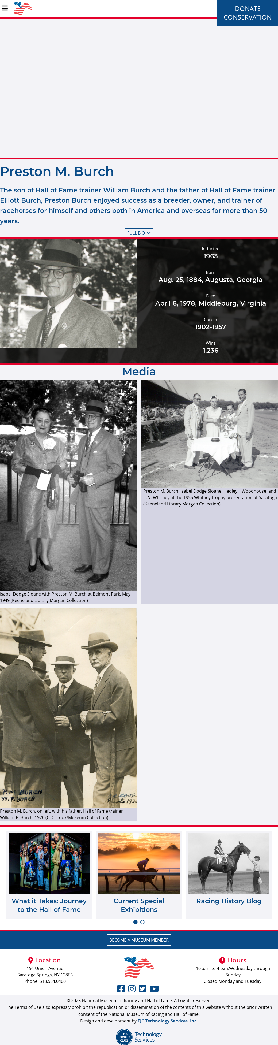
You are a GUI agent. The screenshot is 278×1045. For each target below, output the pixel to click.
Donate (248, 8)
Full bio (139, 233)
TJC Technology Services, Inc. (168, 1021)
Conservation (248, 17)
